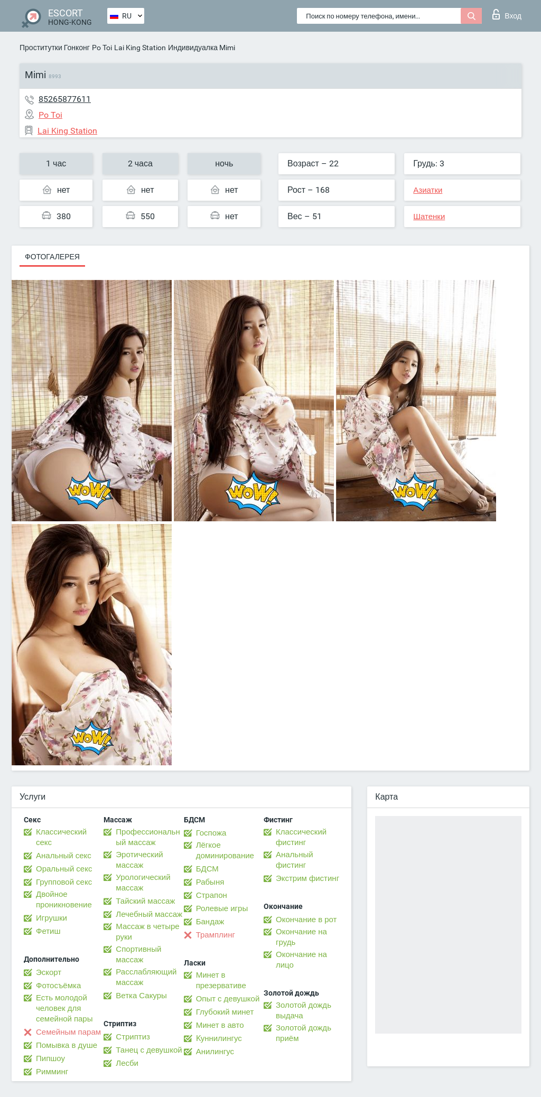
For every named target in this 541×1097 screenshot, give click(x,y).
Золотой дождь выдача (303, 1010)
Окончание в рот (306, 919)
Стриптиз (133, 1037)
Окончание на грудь (301, 937)
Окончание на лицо (301, 960)
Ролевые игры (222, 908)
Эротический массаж (139, 860)
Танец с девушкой (149, 1050)
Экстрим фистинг (307, 878)
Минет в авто (220, 1025)
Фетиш (48, 931)
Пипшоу (50, 1058)
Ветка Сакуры (141, 995)
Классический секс (61, 837)
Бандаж (210, 921)
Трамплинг (215, 935)
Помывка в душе (66, 1045)
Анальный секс (63, 855)
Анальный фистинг (294, 860)
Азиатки (427, 190)
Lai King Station (140, 47)
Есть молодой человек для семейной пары (64, 1008)
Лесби (127, 1063)
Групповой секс (64, 882)
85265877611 (65, 99)
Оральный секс (64, 869)
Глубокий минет (225, 1012)
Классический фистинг (301, 837)
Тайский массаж (145, 901)
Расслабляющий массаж (146, 977)
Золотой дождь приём (303, 1033)
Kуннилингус (219, 1038)
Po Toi (102, 47)
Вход (506, 14)
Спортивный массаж (138, 954)
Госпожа (211, 833)
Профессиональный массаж (148, 837)
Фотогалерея (52, 256)
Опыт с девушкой (228, 999)
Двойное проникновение (64, 899)
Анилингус (215, 1051)
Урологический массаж (143, 883)
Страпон (211, 895)
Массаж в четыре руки (147, 932)
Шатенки (429, 216)
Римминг (52, 1071)
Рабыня (210, 882)
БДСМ (207, 869)
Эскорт (48, 972)
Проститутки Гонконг (55, 47)
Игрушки (51, 918)
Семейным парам (68, 1032)
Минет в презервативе (221, 980)
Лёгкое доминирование (225, 850)
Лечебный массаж (149, 914)
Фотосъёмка (58, 985)
